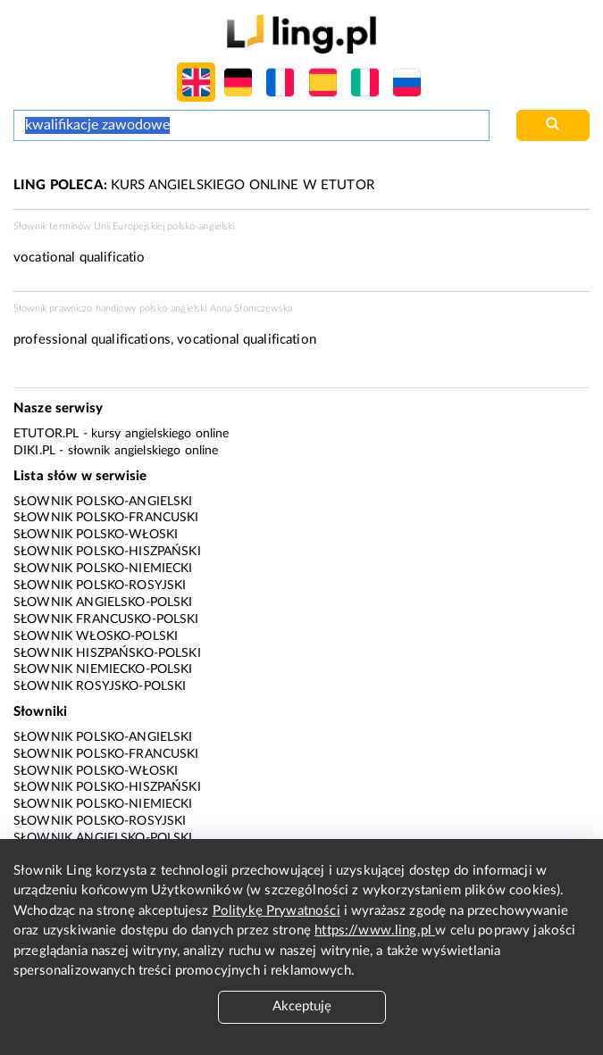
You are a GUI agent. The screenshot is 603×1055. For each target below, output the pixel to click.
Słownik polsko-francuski (106, 517)
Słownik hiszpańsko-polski (107, 653)
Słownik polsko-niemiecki (103, 568)
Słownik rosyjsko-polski (99, 686)
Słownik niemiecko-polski (103, 669)
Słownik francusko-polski (106, 619)
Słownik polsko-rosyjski (99, 585)
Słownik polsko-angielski (103, 501)
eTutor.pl (46, 434)
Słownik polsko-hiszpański (107, 551)
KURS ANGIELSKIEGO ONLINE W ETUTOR (193, 185)
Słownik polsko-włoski (95, 534)
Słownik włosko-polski (95, 636)
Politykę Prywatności (276, 911)
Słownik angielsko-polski (103, 602)
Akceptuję (301, 1006)
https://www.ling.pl (374, 930)
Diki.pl (34, 450)
